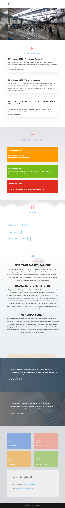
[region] (32, 24)
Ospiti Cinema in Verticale (18, 239)
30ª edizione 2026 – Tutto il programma (24, 80)
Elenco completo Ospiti (17, 225)
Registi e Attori (14, 232)
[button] (62, 10)
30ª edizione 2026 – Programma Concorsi (25, 59)
